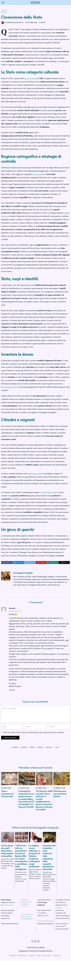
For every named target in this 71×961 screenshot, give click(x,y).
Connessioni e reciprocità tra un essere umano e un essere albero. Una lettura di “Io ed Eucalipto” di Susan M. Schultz (26, 799)
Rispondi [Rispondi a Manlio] (12, 690)
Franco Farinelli (38, 175)
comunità (24, 747)
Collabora (25, 904)
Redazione (25, 900)
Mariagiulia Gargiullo (23, 573)
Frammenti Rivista (8, 905)
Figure (4, 11)
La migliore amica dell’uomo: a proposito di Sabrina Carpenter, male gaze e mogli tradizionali (34, 856)
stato (57, 747)
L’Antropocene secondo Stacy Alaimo (59, 794)
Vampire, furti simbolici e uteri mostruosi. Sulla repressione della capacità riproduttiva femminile (49, 857)
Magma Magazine (27, 919)
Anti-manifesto (26, 902)
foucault (49, 747)
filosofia (40, 747)
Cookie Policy (58, 955)
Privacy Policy (48, 955)
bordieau (15, 747)
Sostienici (25, 906)
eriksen (32, 747)
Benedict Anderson (15, 217)
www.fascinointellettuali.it (45, 921)
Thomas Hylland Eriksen (50, 493)
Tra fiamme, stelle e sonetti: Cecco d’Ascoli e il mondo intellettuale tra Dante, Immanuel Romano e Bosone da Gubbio (44, 800)
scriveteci (58, 908)
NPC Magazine (27, 917)
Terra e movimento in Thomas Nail (7, 794)
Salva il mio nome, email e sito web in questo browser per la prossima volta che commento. (33, 733)
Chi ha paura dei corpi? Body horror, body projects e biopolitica (7, 851)
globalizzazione (35, 474)
